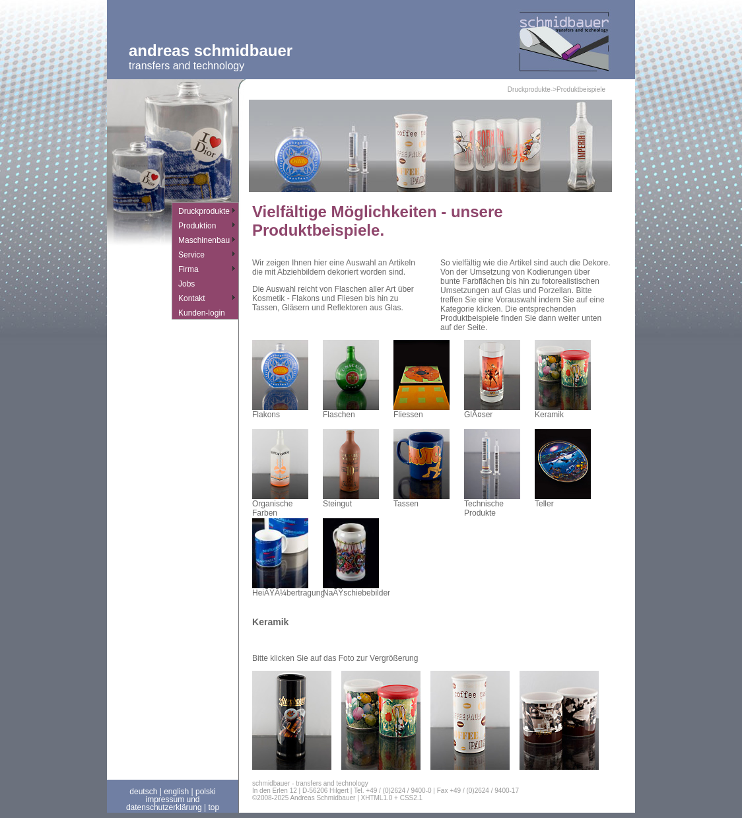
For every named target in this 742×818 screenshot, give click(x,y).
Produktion (197, 225)
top (213, 807)
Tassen (421, 500)
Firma (188, 269)
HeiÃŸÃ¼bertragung (288, 589)
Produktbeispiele (580, 89)
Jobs (186, 284)
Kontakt (191, 298)
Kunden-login (201, 313)
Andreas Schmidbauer (210, 50)
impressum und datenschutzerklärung (164, 803)
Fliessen (421, 411)
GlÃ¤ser (492, 411)
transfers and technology (186, 65)
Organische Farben (280, 505)
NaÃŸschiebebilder (356, 589)
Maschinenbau (204, 240)
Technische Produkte (492, 505)
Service (191, 254)
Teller (563, 500)
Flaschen (351, 411)
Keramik (563, 411)
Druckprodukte (204, 211)
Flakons (280, 411)
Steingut (351, 500)
